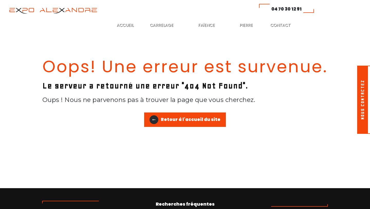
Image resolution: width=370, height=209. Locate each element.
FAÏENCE (206, 25)
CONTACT (280, 25)
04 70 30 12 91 (286, 9)
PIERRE (246, 25)
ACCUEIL (125, 25)
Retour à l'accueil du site (185, 119)
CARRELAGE (161, 25)
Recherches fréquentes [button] (185, 204)
